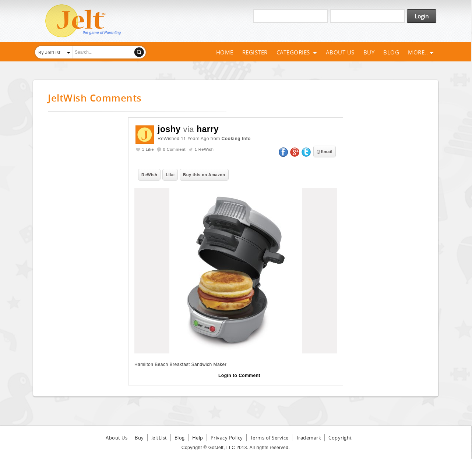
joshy (169, 129)
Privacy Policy (227, 437)
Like (170, 174)
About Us (340, 52)
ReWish (149, 174)
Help (197, 437)
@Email (324, 151)
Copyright (340, 437)
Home (224, 52)
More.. (421, 52)
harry (208, 129)
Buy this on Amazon (204, 174)
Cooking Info (236, 138)
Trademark (308, 437)
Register (255, 52)
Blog (391, 52)
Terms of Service (269, 437)
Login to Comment (239, 375)
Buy (369, 52)
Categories (296, 52)
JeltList (159, 437)
